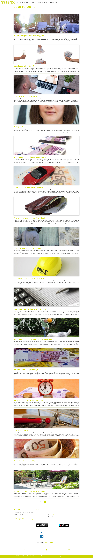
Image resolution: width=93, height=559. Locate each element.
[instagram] (69, 551)
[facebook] (24, 551)
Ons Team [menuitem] (18, 2)
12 (54, 502)
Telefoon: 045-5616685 (19, 519)
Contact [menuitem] (59, 2)
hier (39, 518)
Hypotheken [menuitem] (34, 2)
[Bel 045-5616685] (91, 3)
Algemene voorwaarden (64, 557)
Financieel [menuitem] (40, 2)
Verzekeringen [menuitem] (25, 2)
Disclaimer (71, 557)
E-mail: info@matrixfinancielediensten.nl (23, 520)
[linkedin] (46, 551)
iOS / (53, 515)
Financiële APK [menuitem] (47, 2)
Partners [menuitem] (54, 2)
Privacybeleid (77, 557)
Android (56, 515)
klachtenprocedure (48, 543)
